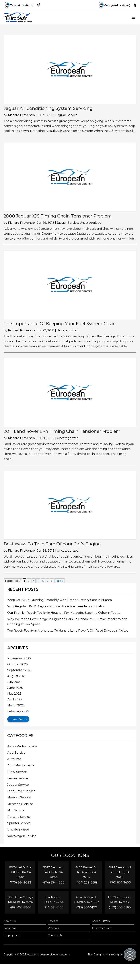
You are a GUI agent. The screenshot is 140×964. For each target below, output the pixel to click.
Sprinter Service (19, 823)
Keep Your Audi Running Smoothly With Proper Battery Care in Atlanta (59, 600)
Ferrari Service (17, 778)
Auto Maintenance (20, 765)
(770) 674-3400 (120, 882)
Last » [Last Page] (60, 581)
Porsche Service (19, 816)
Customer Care (101, 928)
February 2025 (18, 711)
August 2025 (16, 676)
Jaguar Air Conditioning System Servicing (48, 108)
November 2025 (19, 658)
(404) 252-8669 (87, 882)
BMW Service (17, 772)
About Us (9, 921)
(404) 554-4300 (53, 882)
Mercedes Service (20, 804)
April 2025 (14, 699)
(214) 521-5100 (53, 907)
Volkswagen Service (21, 836)
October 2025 (17, 664)
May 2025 (14, 693)
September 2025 (19, 670)
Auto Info (14, 759)
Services (53, 921)
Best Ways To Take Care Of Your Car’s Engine (52, 543)
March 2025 (16, 705)
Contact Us (55, 935)
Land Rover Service (21, 791)
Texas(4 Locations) (19, 5)
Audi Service (16, 752)
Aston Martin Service (22, 746)
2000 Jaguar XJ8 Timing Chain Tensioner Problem (58, 216)
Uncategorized (90, 222)
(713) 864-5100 (86, 907)
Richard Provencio (21, 115)
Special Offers (101, 921)
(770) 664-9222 (20, 882)
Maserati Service (19, 797)
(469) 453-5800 (20, 907)
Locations (10, 928)
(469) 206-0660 (120, 907)
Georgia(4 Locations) (113, 5)
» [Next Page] (52, 581)
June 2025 (15, 687)
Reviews (53, 928)
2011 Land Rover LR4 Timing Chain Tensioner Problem (62, 431)
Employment (12, 935)
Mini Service (15, 810)
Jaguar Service (66, 115)
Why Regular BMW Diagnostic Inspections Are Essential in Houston (56, 606)
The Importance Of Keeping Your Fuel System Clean (60, 323)
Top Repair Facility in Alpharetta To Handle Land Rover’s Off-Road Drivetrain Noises (67, 630)
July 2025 (14, 682)
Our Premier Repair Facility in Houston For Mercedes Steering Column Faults (63, 612)
